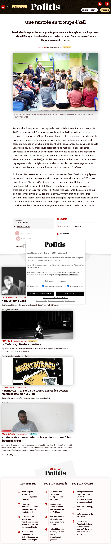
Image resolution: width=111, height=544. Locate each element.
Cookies (99, 529)
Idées (3, 468)
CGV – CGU (55, 529)
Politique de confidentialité (73, 529)
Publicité (89, 529)
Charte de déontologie (40, 529)
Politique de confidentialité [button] (56, 301)
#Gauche (77, 464)
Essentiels (32, 286)
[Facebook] (27, 536)
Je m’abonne (42, 464)
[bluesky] (34, 536)
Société (3, 466)
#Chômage (77, 468)
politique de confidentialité (69, 275)
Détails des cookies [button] (41, 301)
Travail (21, 461)
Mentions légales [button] (70, 301)
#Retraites (77, 466)
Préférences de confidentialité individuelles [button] (55, 298)
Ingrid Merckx (42, 47)
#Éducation (64, 233)
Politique (4, 461)
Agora (3, 459)
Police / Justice (24, 471)
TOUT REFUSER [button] (70, 294)
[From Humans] (54, 536)
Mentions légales (22, 529)
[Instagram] (47, 536)
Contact (11, 529)
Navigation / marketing (52, 286)
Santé (21, 468)
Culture (3, 471)
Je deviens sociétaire (45, 461)
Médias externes (75, 286)
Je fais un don (42, 459)
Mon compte (42, 471)
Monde (21, 459)
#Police (76, 461)
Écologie (4, 464)
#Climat (76, 459)
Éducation (22, 466)
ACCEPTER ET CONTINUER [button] (40, 294)
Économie (22, 464)
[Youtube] (40, 536)
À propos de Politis (44, 468)
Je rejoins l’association (45, 466)
